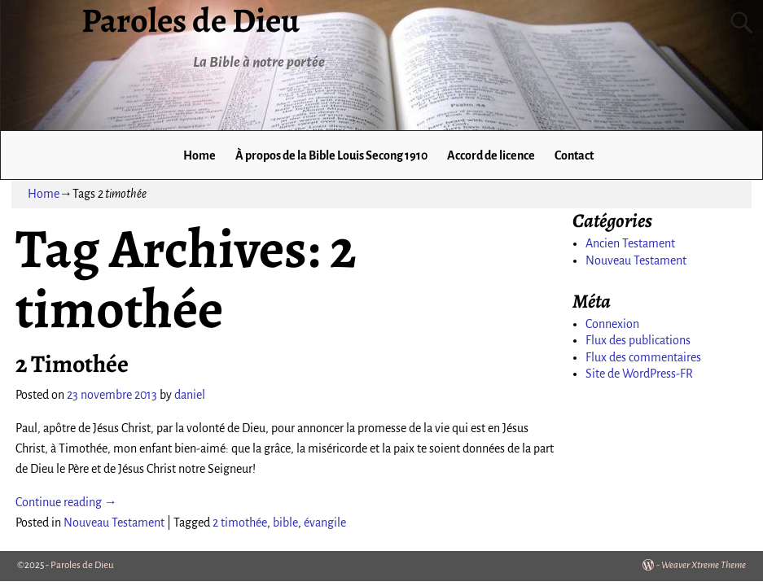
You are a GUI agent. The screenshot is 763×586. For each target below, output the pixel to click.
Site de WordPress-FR (639, 373)
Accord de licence (491, 155)
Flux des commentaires (643, 357)
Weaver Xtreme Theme (703, 565)
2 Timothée (72, 364)
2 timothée (240, 522)
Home (199, 155)
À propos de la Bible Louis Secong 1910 (331, 155)
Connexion (612, 323)
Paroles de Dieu (82, 565)
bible (285, 522)
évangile (325, 522)
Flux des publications (638, 340)
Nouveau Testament (114, 522)
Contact (574, 155)
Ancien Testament (630, 243)
